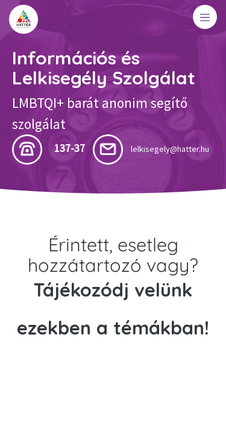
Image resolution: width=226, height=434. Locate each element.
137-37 (69, 148)
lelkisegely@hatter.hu (170, 148)
